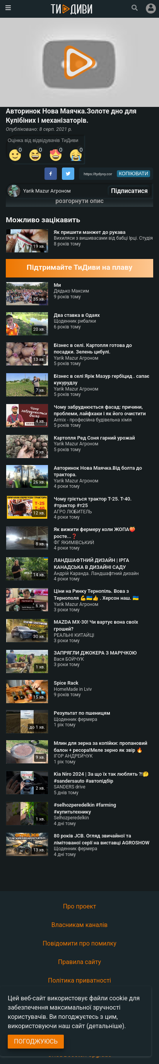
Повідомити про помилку (79, 943)
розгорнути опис (79, 201)
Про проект (79, 906)
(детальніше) (106, 1026)
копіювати (133, 173)
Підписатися (129, 191)
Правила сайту (79, 962)
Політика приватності (79, 980)
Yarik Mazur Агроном (47, 191)
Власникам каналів (79, 925)
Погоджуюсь (36, 1041)
